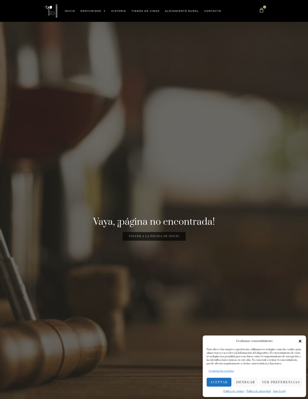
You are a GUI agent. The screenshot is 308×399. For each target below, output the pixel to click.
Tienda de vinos (146, 10)
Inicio (70, 10)
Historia (118, 10)
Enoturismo (93, 11)
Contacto (212, 10)
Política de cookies (233, 391)
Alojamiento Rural (182, 10)
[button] (300, 341)
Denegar (245, 382)
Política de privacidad (258, 391)
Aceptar (219, 382)
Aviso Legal (279, 391)
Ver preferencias (281, 382)
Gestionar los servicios (221, 371)
